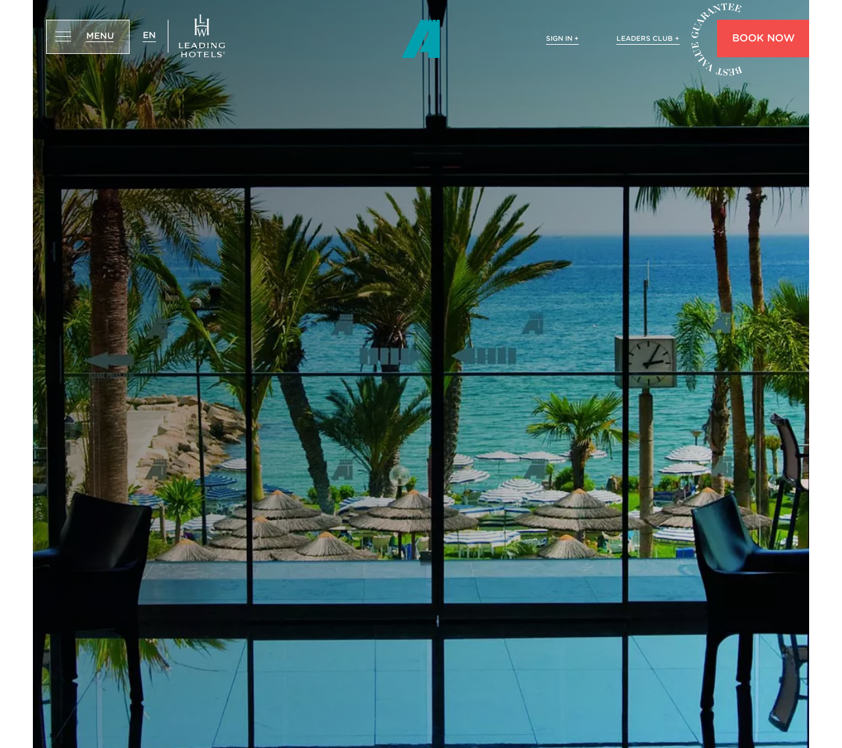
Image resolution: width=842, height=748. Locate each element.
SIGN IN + (562, 38)
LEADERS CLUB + (648, 38)
